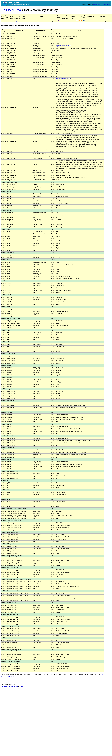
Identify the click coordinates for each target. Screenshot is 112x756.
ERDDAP (7, 10)
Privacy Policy (13, 686)
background (73, 21)
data (11, 21)
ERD (108, 4)
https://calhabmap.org (63, 46)
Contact (21, 686)
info (18, 10)
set (7, 21)
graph (16, 21)
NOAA (95, 4)
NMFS (99, 4)
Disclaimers (4, 686)
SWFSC (104, 4)
